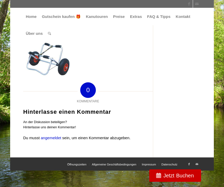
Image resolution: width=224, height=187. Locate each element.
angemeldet (51, 138)
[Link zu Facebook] (189, 4)
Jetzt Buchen (178, 175)
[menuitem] (31, 16)
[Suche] (49, 33)
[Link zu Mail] (197, 4)
